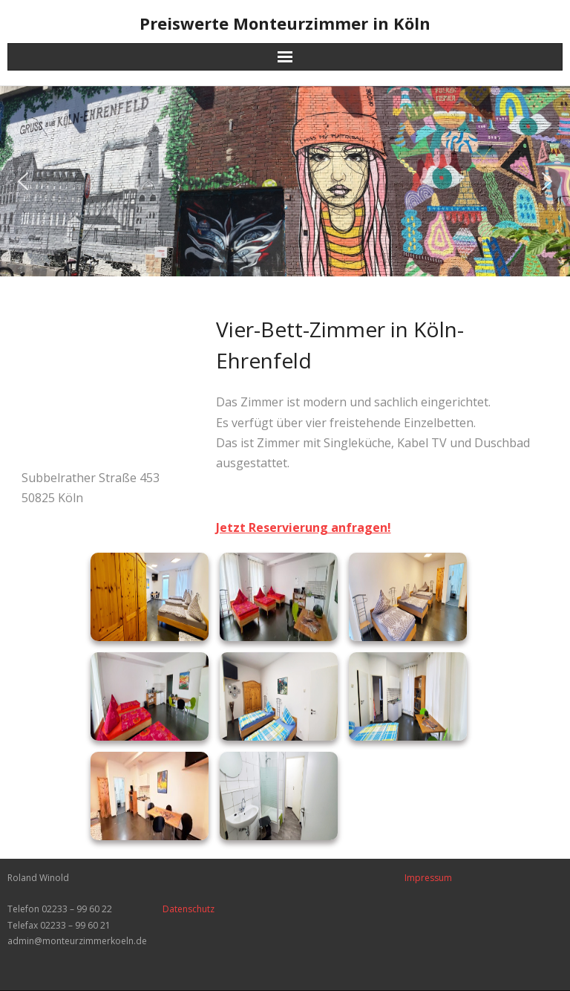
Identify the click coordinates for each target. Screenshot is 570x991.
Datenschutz (188, 909)
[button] (23, 181)
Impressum (428, 877)
